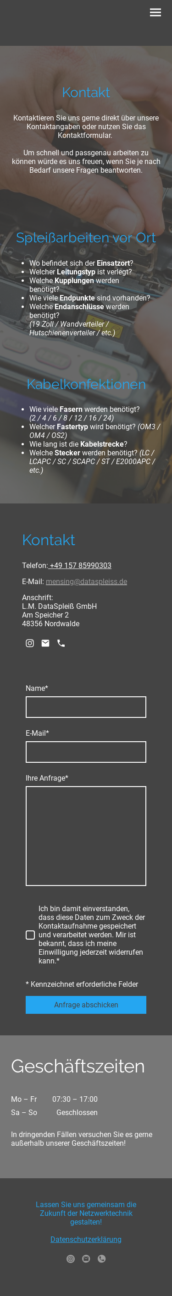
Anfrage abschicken (86, 1005)
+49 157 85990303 (79, 565)
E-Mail (37, 733)
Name (37, 688)
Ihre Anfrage (47, 778)
